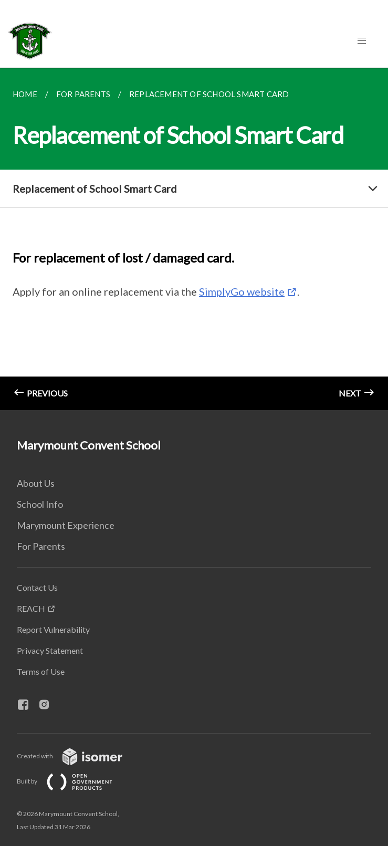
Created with (78, 756)
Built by (73, 781)
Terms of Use (41, 671)
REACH (31, 608)
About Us (36, 483)
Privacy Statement (50, 650)
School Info (40, 504)
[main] (194, 239)
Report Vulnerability (53, 629)
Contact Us (37, 587)
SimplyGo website (242, 291)
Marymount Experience (65, 525)
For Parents (41, 546)
